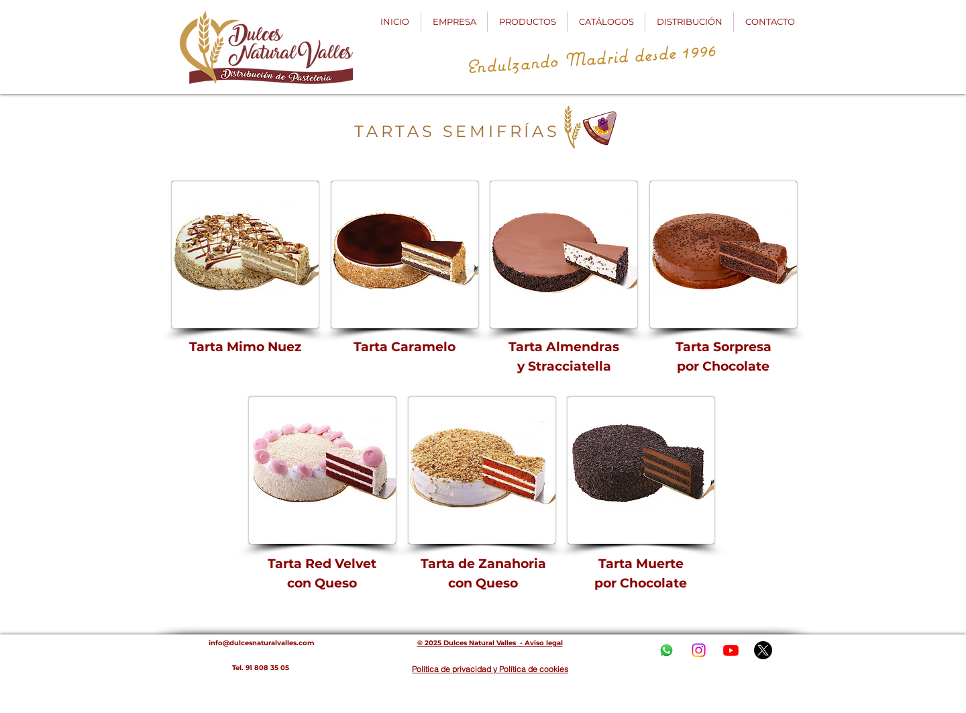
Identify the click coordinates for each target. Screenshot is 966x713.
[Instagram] (699, 650)
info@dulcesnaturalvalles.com (261, 642)
